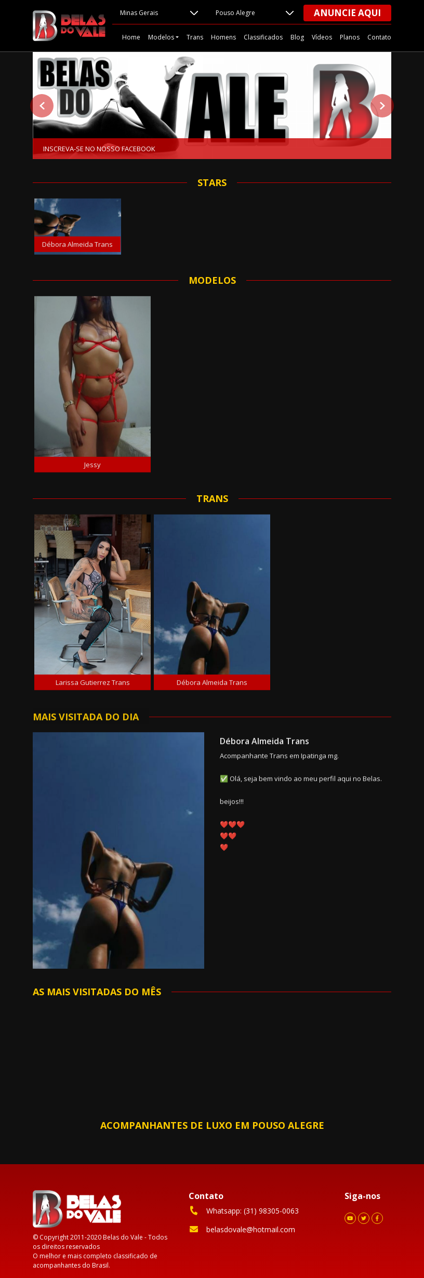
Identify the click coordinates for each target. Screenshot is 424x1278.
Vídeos (322, 37)
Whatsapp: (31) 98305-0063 (244, 1210)
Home (131, 37)
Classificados (263, 37)
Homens (223, 37)
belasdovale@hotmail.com (242, 1229)
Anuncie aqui (347, 13)
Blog (297, 37)
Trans (195, 37)
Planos (350, 37)
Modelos (161, 37)
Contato (379, 37)
